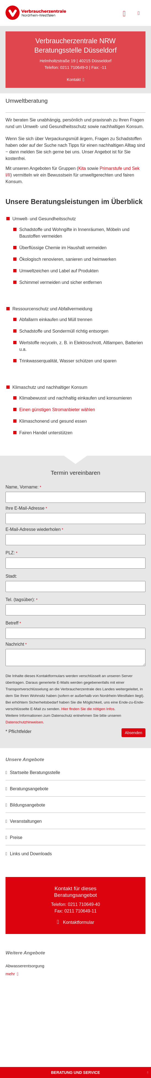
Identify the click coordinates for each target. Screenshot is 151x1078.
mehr (10, 973)
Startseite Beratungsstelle (35, 772)
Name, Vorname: (22, 487)
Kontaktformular (78, 922)
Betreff (12, 623)
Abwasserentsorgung (25, 965)
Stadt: (11, 576)
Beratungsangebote (29, 788)
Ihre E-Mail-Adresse (25, 508)
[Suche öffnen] (124, 13)
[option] (75, 772)
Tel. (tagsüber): (20, 599)
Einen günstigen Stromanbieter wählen (57, 409)
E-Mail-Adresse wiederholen (33, 529)
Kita (82, 168)
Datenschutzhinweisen (24, 722)
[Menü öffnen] (138, 13)
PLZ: (10, 552)
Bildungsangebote (27, 805)
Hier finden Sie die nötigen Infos (88, 709)
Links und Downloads (31, 853)
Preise (16, 837)
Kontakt (74, 79)
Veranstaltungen (26, 821)
